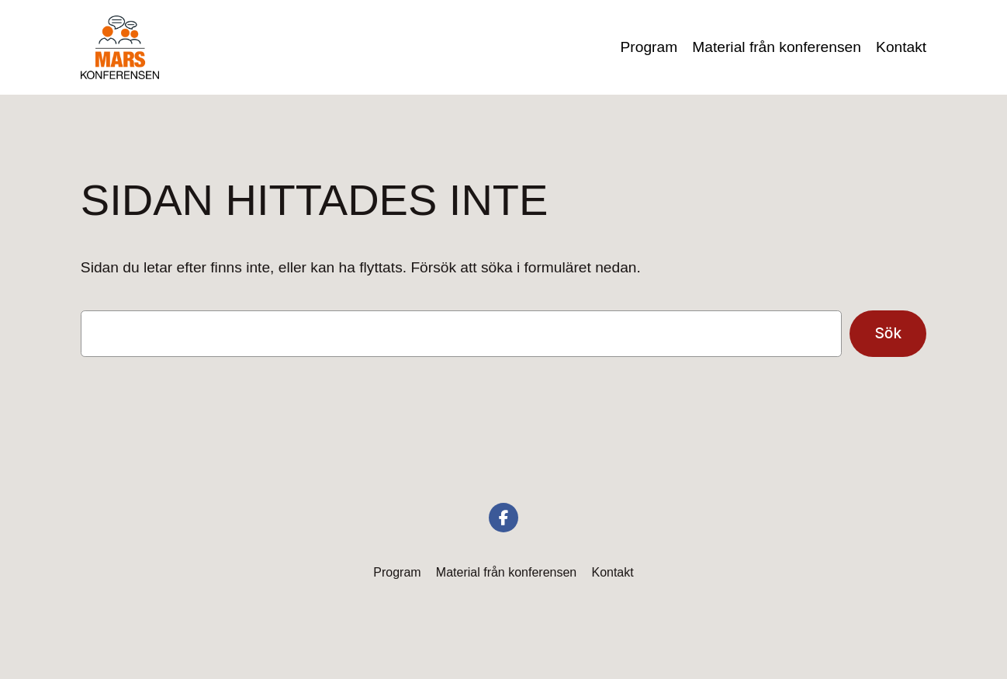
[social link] (503, 517)
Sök (887, 333)
